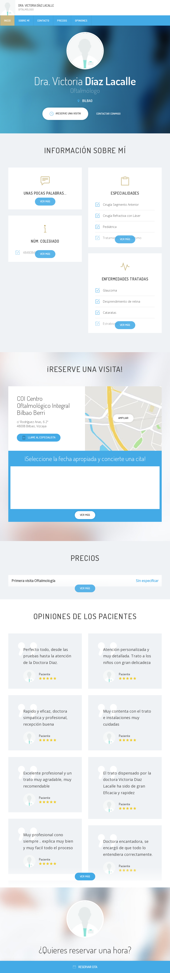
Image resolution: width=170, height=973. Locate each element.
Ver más (85, 876)
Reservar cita (85, 967)
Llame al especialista (38, 438)
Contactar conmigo (108, 113)
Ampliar (123, 418)
